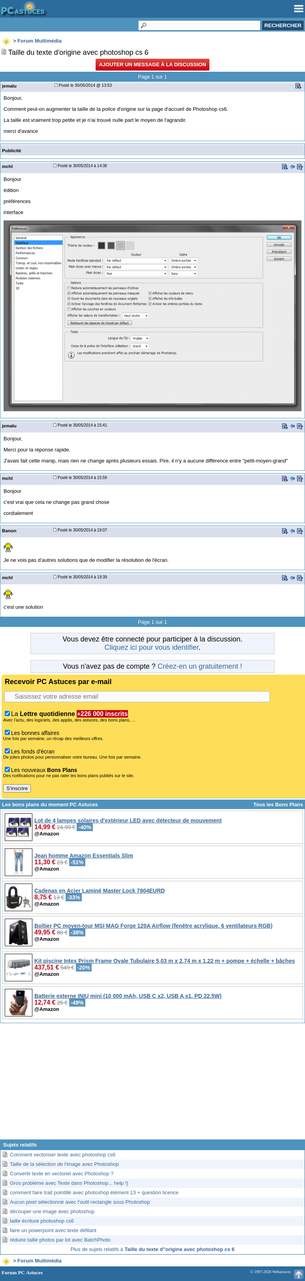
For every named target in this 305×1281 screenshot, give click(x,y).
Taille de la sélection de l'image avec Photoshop (64, 1164)
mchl (7, 166)
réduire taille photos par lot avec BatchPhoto (60, 1240)
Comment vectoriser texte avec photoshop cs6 (62, 1155)
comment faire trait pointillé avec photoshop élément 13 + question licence (94, 1192)
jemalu (9, 85)
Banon (9, 530)
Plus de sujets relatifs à (153, 1249)
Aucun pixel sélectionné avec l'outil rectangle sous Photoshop (80, 1202)
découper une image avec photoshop (52, 1211)
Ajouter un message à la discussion (152, 64)
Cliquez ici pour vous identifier (151, 647)
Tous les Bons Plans (278, 804)
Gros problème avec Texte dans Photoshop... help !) (69, 1183)
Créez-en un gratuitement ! (200, 666)
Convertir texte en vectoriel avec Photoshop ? (61, 1174)
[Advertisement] (152, 1084)
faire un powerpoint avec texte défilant (53, 1230)
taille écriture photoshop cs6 (42, 1221)
